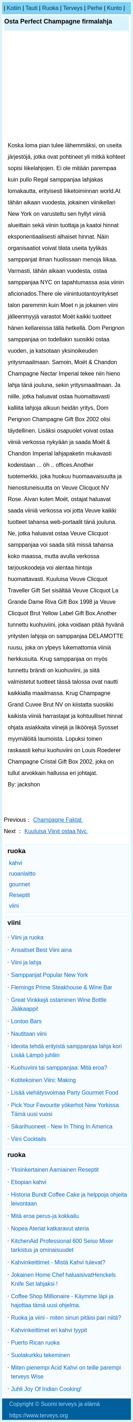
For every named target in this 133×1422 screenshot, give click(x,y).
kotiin (14, 8)
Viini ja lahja (26, 962)
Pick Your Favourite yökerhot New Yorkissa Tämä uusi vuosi (65, 1109)
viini (14, 906)
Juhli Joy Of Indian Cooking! (46, 1389)
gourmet (19, 884)
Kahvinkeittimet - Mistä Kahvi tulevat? (58, 1262)
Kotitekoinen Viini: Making (43, 1080)
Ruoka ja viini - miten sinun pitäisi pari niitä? (66, 1318)
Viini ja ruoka (27, 937)
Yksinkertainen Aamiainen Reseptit (55, 1170)
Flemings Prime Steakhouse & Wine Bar (61, 987)
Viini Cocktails (28, 1139)
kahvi (15, 863)
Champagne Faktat (58, 820)
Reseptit (19, 895)
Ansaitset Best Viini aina (41, 950)
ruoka (50, 8)
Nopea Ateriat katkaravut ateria (50, 1228)
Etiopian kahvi (28, 1182)
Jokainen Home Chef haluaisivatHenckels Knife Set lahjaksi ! (63, 1279)
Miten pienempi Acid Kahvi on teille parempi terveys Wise (66, 1372)
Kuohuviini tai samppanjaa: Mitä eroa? (59, 1068)
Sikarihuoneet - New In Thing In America (61, 1126)
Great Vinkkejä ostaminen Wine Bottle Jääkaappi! (58, 1004)
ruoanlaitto (22, 874)
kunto (114, 8)
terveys (73, 8)
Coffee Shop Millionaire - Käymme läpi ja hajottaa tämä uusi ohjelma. (62, 1300)
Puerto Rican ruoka (35, 1343)
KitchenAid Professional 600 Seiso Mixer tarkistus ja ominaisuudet (62, 1245)
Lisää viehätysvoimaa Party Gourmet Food (64, 1093)
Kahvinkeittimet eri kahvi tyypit (49, 1330)
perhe (94, 8)
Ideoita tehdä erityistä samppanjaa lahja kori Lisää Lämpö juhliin (66, 1050)
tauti (32, 8)
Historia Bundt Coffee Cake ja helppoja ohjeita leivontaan (69, 1199)
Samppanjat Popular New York (49, 975)
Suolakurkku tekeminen (40, 1355)
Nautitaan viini (29, 1034)
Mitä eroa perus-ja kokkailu (45, 1216)
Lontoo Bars (26, 1021)
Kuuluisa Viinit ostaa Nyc (56, 831)
